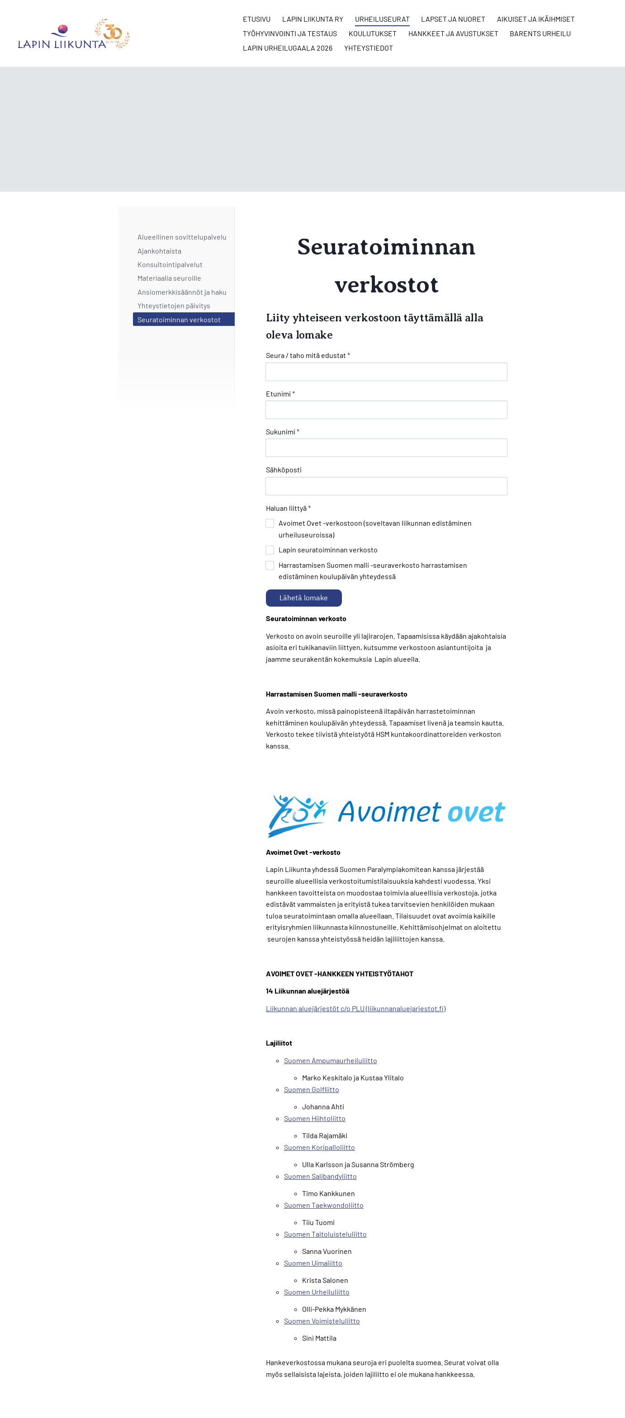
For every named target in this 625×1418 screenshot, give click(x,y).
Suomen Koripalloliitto (319, 1095)
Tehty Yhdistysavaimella (478, 1392)
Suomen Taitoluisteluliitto (325, 1182)
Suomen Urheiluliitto (317, 1240)
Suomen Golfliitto (311, 1037)
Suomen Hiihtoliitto (315, 1066)
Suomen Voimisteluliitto (322, 1269)
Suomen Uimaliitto (313, 1211)
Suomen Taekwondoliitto (324, 1153)
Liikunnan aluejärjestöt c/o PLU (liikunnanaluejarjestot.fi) (355, 956)
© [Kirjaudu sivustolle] (122, 1392)
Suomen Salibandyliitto (320, 1124)
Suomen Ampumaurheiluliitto (330, 1008)
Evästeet (394, 1392)
